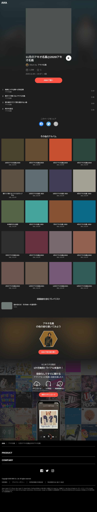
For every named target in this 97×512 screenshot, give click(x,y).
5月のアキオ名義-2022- (13, 255)
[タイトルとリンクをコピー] (56, 124)
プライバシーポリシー (18, 482)
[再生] (68, 58)
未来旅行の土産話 (12, 224)
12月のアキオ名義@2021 (36, 286)
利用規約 (4, 482)
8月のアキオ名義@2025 (36, 163)
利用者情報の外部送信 (36, 482)
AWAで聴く (48, 80)
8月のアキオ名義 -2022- (36, 224)
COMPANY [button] (7, 460)
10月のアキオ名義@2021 (84, 286)
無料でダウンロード (48, 395)
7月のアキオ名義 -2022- (60, 224)
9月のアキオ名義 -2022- (84, 193)
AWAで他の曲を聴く (48, 352)
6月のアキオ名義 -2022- (84, 224)
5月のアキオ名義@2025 (60, 163)
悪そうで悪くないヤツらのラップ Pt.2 (12, 194)
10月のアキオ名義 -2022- (60, 193)
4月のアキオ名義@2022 (36, 255)
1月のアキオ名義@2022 (12, 286)
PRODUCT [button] (7, 452)
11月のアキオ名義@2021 (60, 286)
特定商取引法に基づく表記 (56, 482)
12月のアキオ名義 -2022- (36, 193)
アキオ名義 (42, 65)
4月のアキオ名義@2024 (84, 163)
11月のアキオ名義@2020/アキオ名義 (29, 443)
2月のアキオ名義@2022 (84, 255)
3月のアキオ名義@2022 (60, 255)
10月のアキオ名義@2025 (12, 163)
